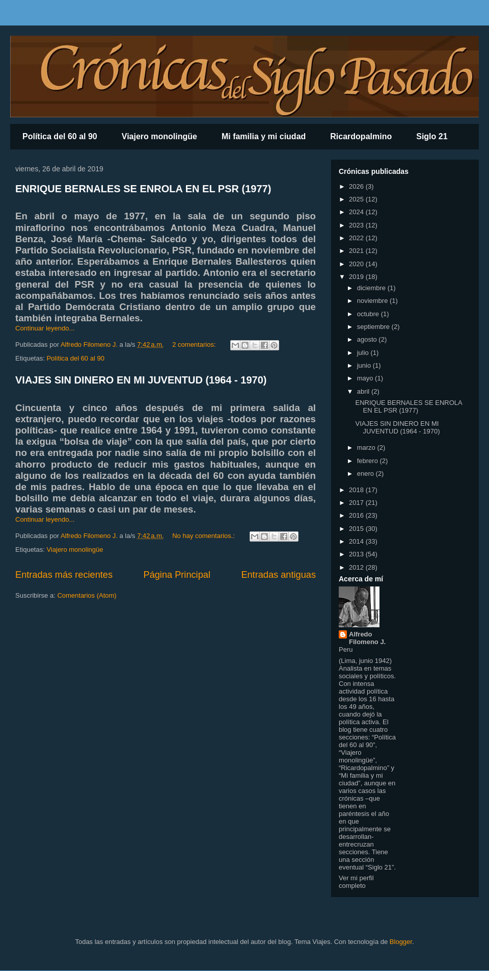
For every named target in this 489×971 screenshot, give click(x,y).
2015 (357, 528)
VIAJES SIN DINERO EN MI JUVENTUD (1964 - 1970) (140, 380)
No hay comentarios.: (204, 536)
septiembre (374, 326)
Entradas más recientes (64, 575)
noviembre (373, 300)
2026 (357, 186)
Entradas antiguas (278, 575)
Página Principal (177, 575)
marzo (367, 447)
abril (364, 391)
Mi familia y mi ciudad (264, 136)
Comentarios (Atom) (86, 595)
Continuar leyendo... (44, 328)
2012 (357, 567)
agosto (368, 339)
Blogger (401, 942)
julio (364, 352)
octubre (369, 314)
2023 (357, 225)
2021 (357, 250)
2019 (357, 276)
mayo (366, 378)
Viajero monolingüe (159, 136)
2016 (357, 515)
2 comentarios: (195, 344)
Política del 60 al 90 (59, 136)
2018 (357, 490)
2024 (357, 212)
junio (365, 365)
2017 (357, 502)
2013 (357, 554)
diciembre (372, 288)
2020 (357, 264)
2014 (357, 541)
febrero (368, 461)
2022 (357, 238)
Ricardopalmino (361, 136)
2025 (357, 199)
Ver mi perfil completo (356, 881)
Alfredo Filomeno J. (367, 638)
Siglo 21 (431, 136)
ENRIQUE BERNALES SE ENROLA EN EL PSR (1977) (143, 188)
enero (366, 473)
